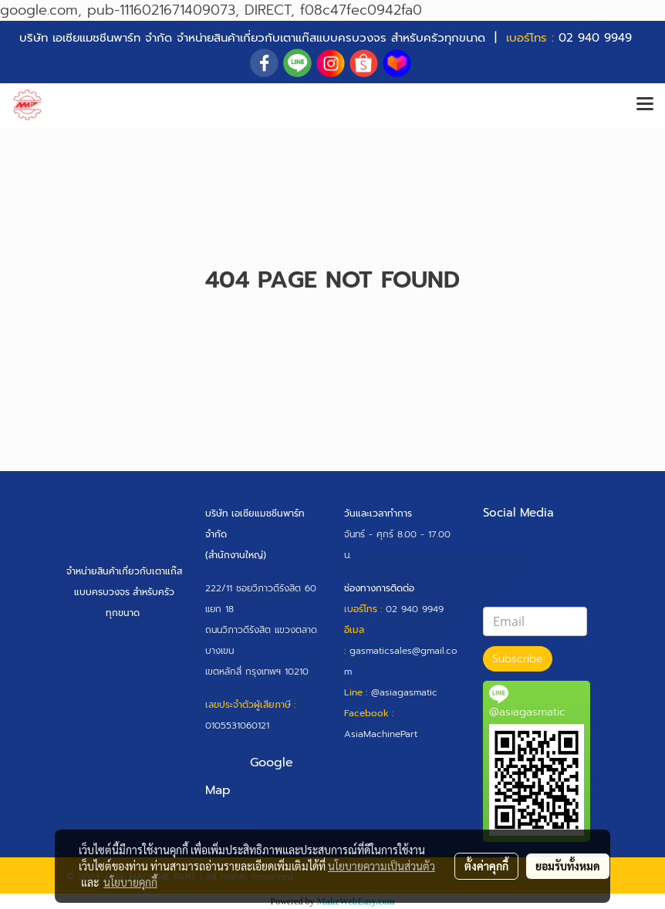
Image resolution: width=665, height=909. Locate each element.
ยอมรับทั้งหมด (567, 866)
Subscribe (517, 659)
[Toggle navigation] (645, 105)
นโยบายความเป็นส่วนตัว (381, 866)
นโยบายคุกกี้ (130, 882)
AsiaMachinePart (380, 734)
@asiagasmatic (404, 692)
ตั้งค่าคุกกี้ (486, 866)
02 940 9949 (595, 37)
